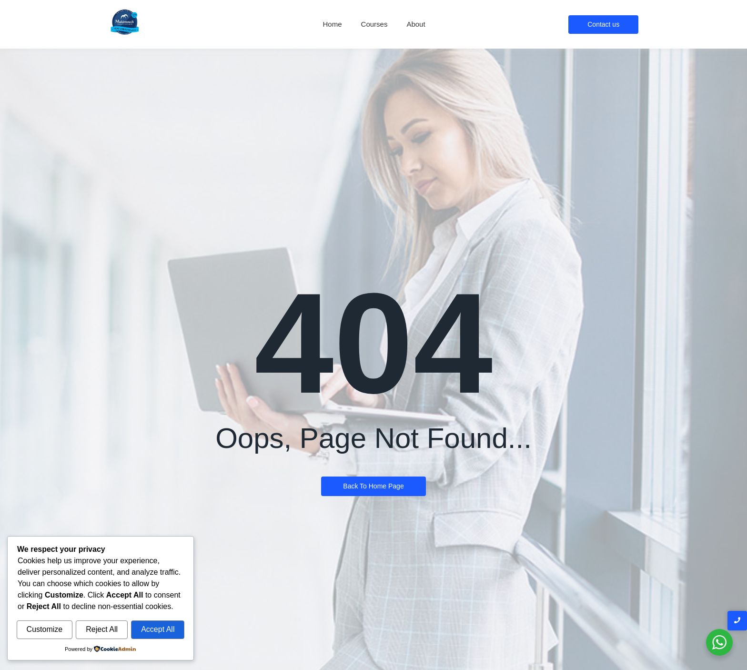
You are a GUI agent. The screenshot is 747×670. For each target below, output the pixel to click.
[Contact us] (603, 24)
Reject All (102, 630)
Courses (374, 24)
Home (332, 24)
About (415, 24)
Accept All (157, 630)
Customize (45, 630)
